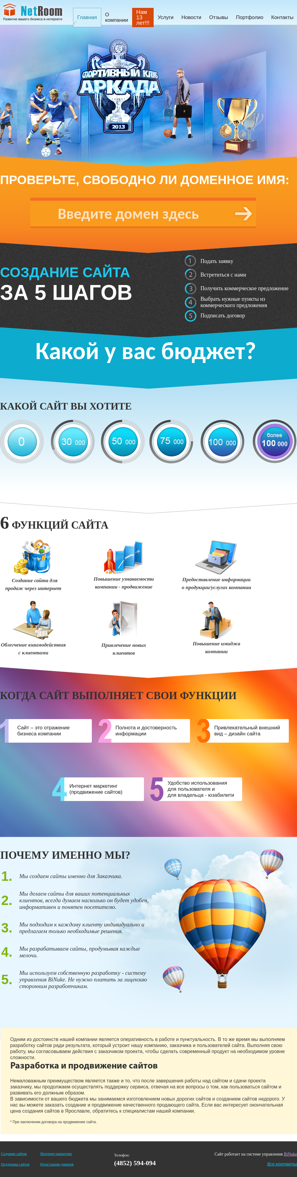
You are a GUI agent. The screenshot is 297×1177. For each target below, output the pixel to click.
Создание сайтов (14, 1154)
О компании (116, 17)
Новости (191, 17)
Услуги (165, 17)
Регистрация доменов (56, 1164)
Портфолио (249, 17)
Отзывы (218, 17)
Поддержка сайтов (15, 1164)
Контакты (282, 17)
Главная (87, 17)
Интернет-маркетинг (56, 1154)
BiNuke (290, 1154)
